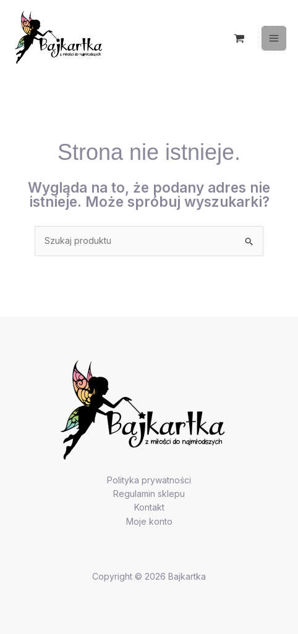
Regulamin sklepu (149, 493)
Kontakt (149, 507)
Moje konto (149, 521)
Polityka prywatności (149, 480)
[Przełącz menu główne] (274, 38)
